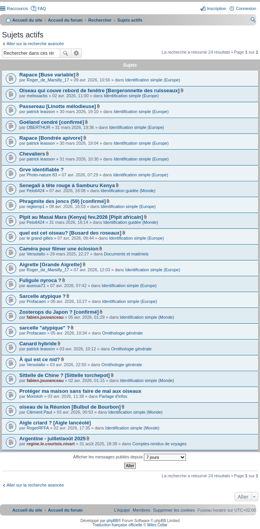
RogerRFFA (38, 428)
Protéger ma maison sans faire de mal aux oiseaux (80, 391)
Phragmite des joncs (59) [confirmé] (62, 201)
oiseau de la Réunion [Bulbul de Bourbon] (70, 407)
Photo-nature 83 (42, 174)
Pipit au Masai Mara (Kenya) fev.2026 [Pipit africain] (81, 217)
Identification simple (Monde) (147, 317)
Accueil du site (27, 20)
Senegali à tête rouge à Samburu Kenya (67, 185)
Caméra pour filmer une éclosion (58, 249)
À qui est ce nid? (39, 359)
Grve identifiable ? (41, 169)
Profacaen (36, 301)
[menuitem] (174, 510)
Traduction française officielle (117, 525)
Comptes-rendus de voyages (159, 443)
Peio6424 (36, 190)
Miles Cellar (157, 525)
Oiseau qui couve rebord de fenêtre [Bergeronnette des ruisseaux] (99, 90)
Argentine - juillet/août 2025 (52, 438)
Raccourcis (17, 8)
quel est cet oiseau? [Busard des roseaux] (70, 233)
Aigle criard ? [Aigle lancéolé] (55, 423)
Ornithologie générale (122, 333)
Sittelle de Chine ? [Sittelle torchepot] (64, 375)
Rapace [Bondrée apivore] (50, 138)
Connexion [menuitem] (246, 8)
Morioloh (35, 396)
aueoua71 (36, 285)
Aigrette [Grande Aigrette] (50, 264)
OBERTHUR (39, 127)
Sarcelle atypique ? (42, 296)
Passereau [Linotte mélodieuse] (57, 106)
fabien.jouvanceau (45, 317)
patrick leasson (41, 111)
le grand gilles (40, 238)
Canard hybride (38, 343)
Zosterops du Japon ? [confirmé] (59, 312)
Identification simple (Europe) (152, 80)
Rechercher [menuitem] (253, 21)
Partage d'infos (113, 396)
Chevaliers (32, 154)
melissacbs (37, 95)
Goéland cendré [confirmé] (51, 122)
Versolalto (36, 254)
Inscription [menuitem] (216, 8)
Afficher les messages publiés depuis (129, 457)
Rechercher (65, 53)
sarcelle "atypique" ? (44, 328)
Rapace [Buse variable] (47, 75)
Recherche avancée (76, 53)
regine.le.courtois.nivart (51, 443)
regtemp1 (35, 206)
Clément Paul (39, 412)
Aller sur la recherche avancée (35, 43)
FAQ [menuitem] (41, 8)
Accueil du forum (65, 20)
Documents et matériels (126, 254)
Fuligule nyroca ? (40, 280)
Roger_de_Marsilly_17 (48, 80)
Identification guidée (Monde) (128, 190)
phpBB (112, 521)
